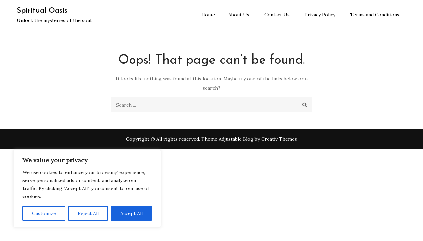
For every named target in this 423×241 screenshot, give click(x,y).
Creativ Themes (279, 139)
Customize (44, 213)
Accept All (131, 213)
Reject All (88, 213)
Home (208, 15)
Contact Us (277, 15)
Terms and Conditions (374, 15)
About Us (238, 15)
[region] (87, 188)
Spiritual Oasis (42, 11)
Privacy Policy (319, 15)
